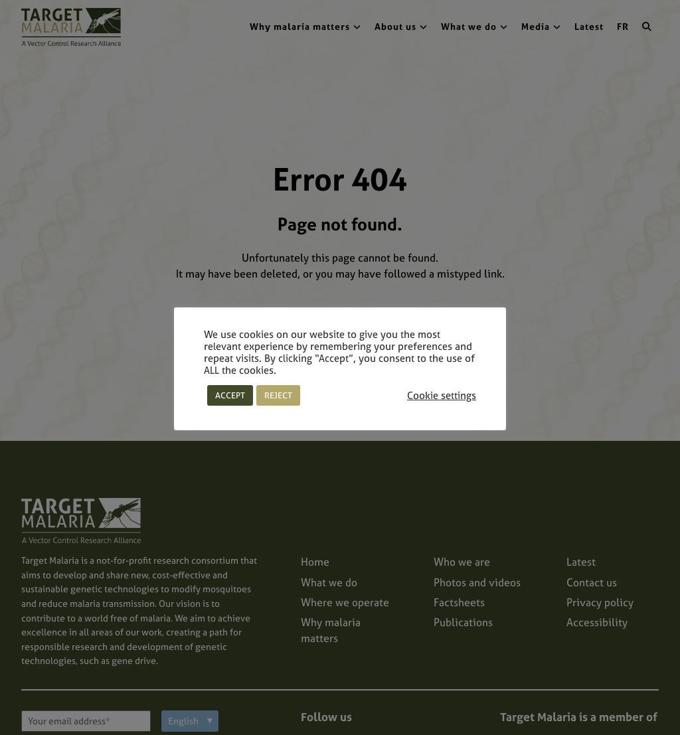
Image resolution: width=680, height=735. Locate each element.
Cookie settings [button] (441, 396)
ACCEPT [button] (230, 395)
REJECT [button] (278, 395)
